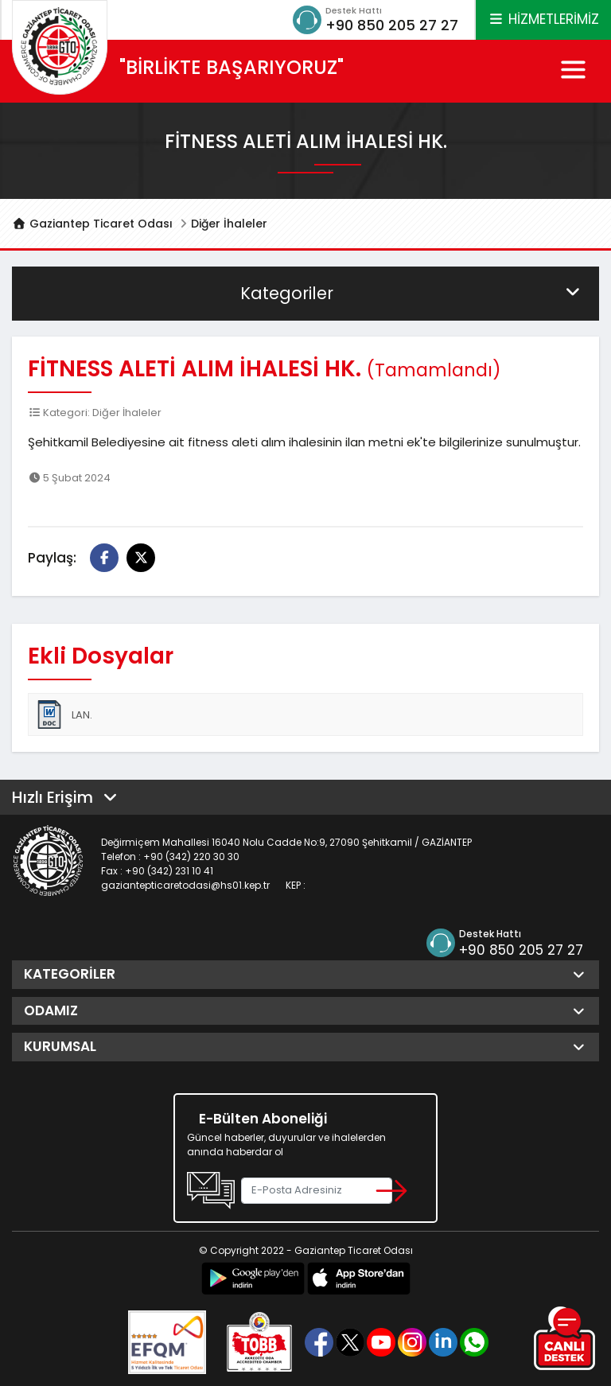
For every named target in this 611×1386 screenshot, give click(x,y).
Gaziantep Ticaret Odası (92, 224)
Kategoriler (411, 293)
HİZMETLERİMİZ (543, 19)
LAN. (63, 714)
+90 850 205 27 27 (391, 25)
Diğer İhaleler (229, 224)
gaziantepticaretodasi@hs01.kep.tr (185, 885)
